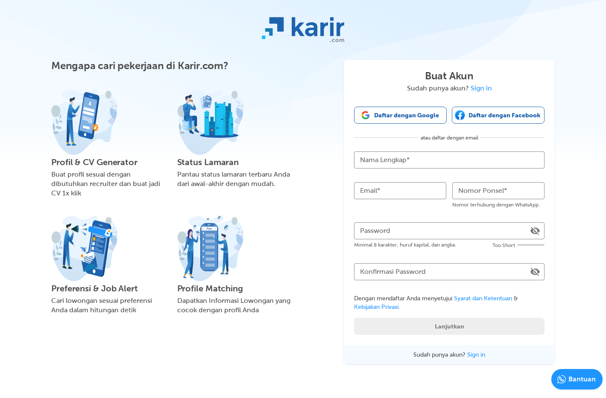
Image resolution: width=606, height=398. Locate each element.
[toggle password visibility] (535, 230)
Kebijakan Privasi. (377, 306)
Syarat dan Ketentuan (483, 298)
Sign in (481, 88)
